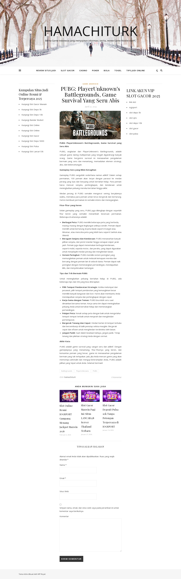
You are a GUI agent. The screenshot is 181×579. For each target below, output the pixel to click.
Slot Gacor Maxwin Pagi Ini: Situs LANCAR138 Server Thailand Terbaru (88, 418)
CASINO (83, 70)
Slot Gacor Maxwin (38, 104)
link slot (132, 102)
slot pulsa (133, 133)
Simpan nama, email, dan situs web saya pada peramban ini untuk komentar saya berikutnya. (89, 509)
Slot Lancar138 (36, 151)
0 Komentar (116, 377)
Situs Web (64, 491)
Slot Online (34, 125)
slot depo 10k (135, 123)
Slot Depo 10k (36, 114)
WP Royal (41, 574)
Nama (63, 465)
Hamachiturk (90, 30)
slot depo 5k (135, 112)
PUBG (95, 371)
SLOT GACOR (67, 70)
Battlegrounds (66, 371)
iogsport (133, 107)
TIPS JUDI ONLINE (135, 70)
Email (63, 478)
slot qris (133, 118)
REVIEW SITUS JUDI (46, 70)
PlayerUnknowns (82, 371)
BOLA (107, 70)
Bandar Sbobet (36, 120)
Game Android (91, 84)
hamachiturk (70, 377)
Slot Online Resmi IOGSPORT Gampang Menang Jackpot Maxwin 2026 (69, 418)
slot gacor (133, 128)
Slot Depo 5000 (37, 141)
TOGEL (118, 70)
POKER (95, 70)
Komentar (64, 516)
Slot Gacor (34, 135)
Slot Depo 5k (35, 109)
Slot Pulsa (34, 146)
